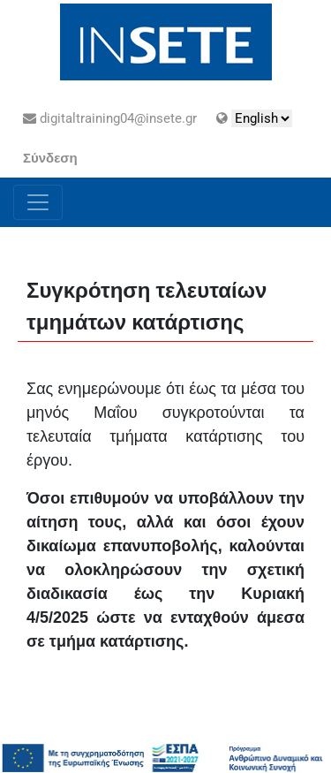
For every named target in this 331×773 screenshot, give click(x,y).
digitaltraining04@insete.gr (110, 118)
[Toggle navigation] (38, 202)
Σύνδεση (50, 158)
